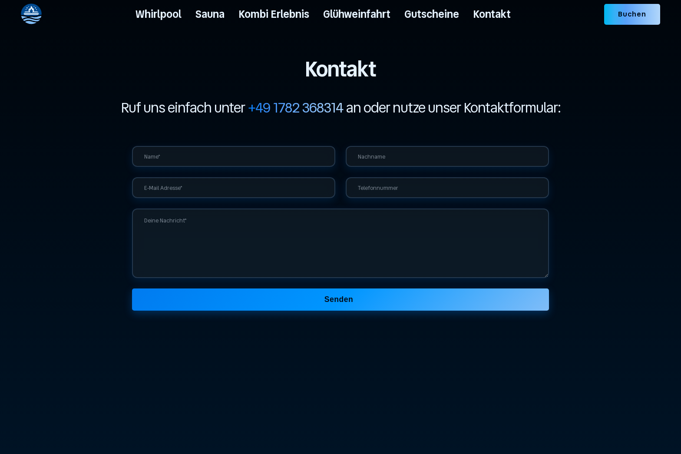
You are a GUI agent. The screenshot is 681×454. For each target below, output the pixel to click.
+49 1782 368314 (296, 107)
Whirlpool (159, 14)
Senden (339, 299)
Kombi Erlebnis (273, 14)
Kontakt (492, 14)
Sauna (210, 14)
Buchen (632, 14)
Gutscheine (431, 14)
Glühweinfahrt (356, 14)
